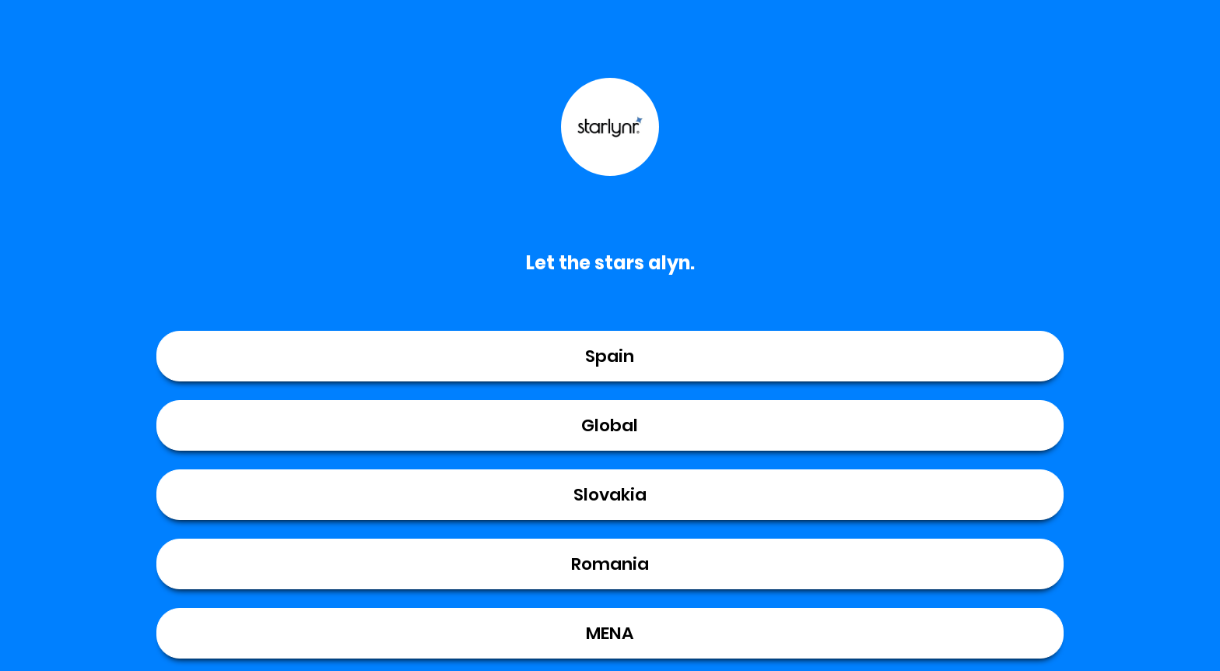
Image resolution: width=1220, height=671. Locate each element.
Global (609, 425)
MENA (609, 633)
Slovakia (610, 495)
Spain (609, 356)
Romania (610, 564)
